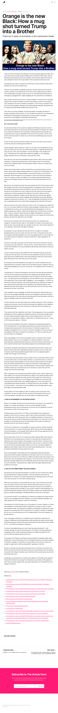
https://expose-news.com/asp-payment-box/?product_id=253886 (25, 594)
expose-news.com (12, 11)
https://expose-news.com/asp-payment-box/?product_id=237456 (25, 591)
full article (12, 572)
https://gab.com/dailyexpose (14, 608)
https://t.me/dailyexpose (13, 623)
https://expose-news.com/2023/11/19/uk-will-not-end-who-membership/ (27, 620)
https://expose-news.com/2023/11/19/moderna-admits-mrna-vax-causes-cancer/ (30, 611)
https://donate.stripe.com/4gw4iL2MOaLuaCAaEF (20, 596)
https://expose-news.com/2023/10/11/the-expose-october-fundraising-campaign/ (30, 588)
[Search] (52, 2)
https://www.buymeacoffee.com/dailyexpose (19, 599)
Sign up (29, 705)
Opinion (19, 11)
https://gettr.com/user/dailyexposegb (17, 606)
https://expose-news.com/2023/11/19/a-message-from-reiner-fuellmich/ (27, 613)
